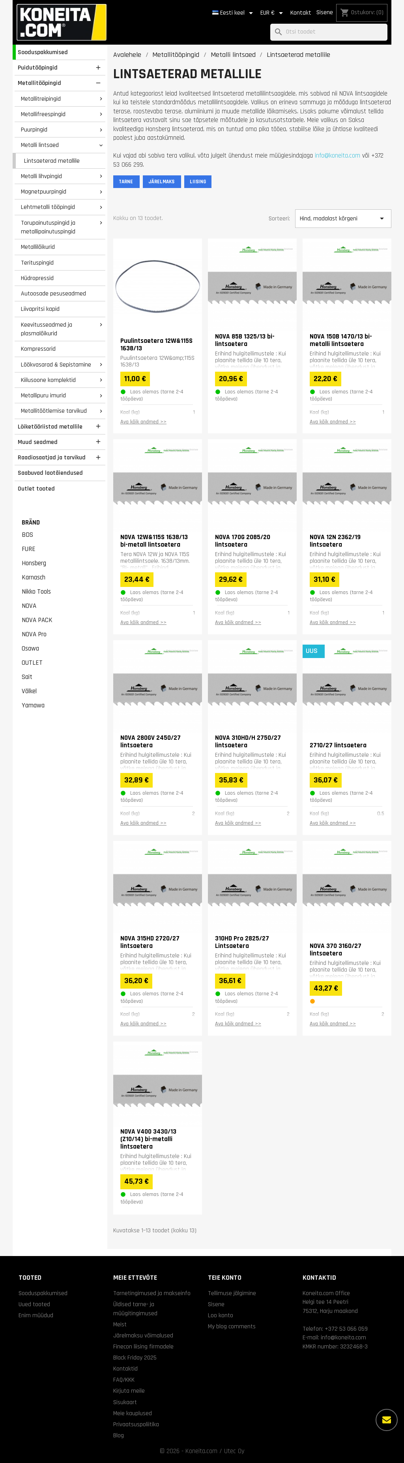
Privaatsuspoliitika (136, 1424)
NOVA (29, 606)
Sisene (324, 12)
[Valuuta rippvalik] (273, 13)
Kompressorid (38, 349)
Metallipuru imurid (43, 395)
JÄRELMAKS (162, 182)
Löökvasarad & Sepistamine (56, 365)
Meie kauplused (132, 1413)
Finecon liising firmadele (143, 1346)
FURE (29, 549)
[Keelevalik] (234, 13)
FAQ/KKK (124, 1380)
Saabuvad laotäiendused (50, 473)
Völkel (29, 691)
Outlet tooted (36, 489)
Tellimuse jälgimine (232, 1293)
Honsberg (34, 563)
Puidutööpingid (38, 67)
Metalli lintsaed (40, 145)
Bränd (31, 522)
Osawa (30, 648)
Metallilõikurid (38, 247)
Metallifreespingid (43, 114)
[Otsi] (328, 32)
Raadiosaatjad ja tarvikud (52, 457)
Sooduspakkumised (43, 52)
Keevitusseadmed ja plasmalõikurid (46, 329)
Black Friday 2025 (135, 1357)
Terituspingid (37, 263)
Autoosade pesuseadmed (53, 293)
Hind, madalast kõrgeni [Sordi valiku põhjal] (343, 218)
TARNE (126, 182)
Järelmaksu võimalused (143, 1335)
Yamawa (33, 705)
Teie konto (224, 1277)
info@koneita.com (337, 155)
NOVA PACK (37, 620)
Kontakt (300, 13)
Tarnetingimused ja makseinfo (152, 1293)
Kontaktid (125, 1369)
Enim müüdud (36, 1315)
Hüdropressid (37, 278)
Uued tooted (34, 1304)
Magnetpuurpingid (43, 192)
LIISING (198, 182)
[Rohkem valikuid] (387, 1420)
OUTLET (32, 662)
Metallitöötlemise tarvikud (54, 411)
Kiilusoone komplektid (48, 380)
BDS (27, 534)
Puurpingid (34, 130)
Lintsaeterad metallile (52, 161)
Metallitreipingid (41, 99)
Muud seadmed (38, 442)
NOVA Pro (34, 634)
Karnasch (33, 577)
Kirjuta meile (129, 1391)
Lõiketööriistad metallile (50, 427)
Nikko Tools (36, 591)
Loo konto (220, 1315)
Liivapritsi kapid (40, 309)
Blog (118, 1435)
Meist (120, 1324)
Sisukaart (125, 1402)
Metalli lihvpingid (41, 176)
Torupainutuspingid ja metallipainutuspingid (48, 227)
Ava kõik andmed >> (143, 421)
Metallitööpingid (39, 83)
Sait (27, 677)
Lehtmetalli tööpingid (48, 207)
